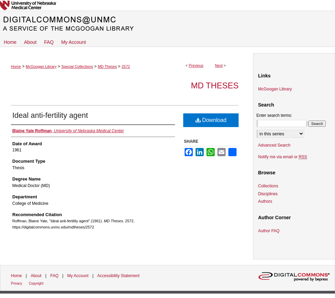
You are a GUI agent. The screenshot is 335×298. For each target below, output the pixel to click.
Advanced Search (274, 145)
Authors (265, 201)
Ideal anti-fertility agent (50, 115)
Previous (196, 65)
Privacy (16, 283)
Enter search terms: (274, 115)
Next (219, 65)
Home (16, 66)
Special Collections (77, 66)
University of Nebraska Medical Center (167, 5)
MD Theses (107, 66)
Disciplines (268, 193)
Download (211, 120)
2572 (126, 66)
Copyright (36, 283)
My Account (78, 275)
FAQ (54, 275)
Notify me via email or (282, 156)
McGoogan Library (41, 66)
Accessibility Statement (118, 275)
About (36, 275)
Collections (268, 186)
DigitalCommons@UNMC (167, 24)
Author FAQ (269, 230)
